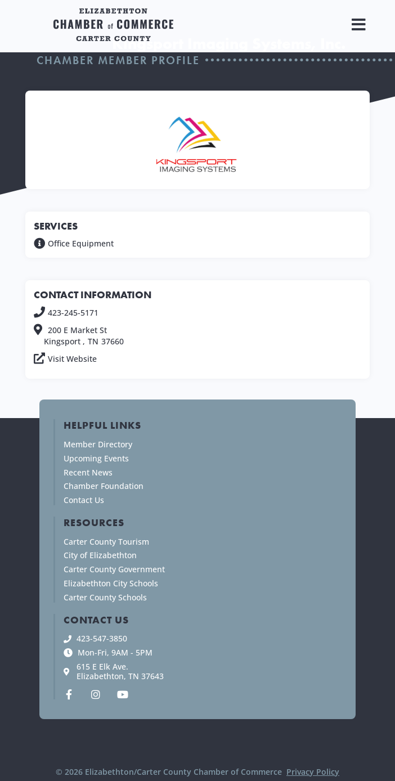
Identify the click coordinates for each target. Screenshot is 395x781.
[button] (359, 25)
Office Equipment (81, 243)
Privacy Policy (312, 771)
